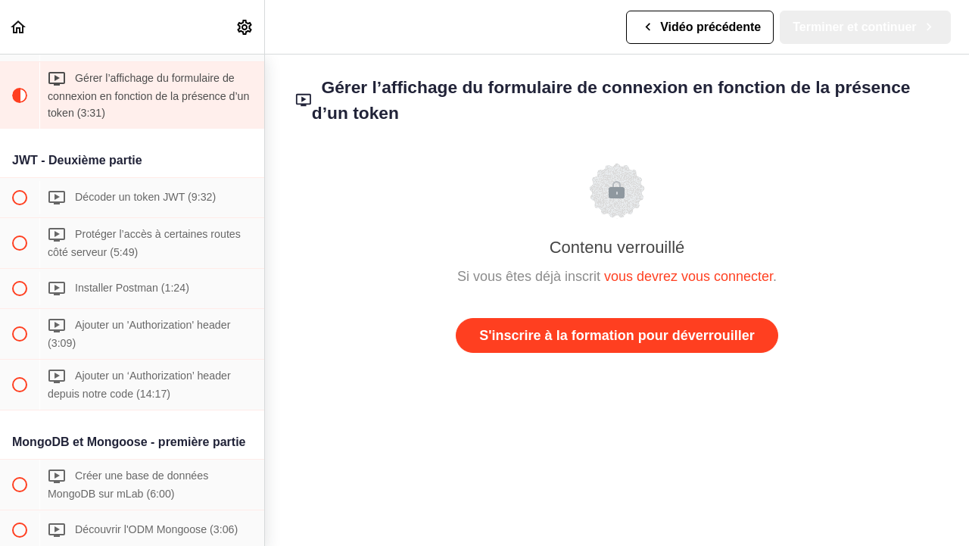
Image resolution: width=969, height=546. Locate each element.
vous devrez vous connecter (688, 276)
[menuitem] (245, 27)
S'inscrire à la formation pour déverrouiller (616, 335)
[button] (19, 27)
